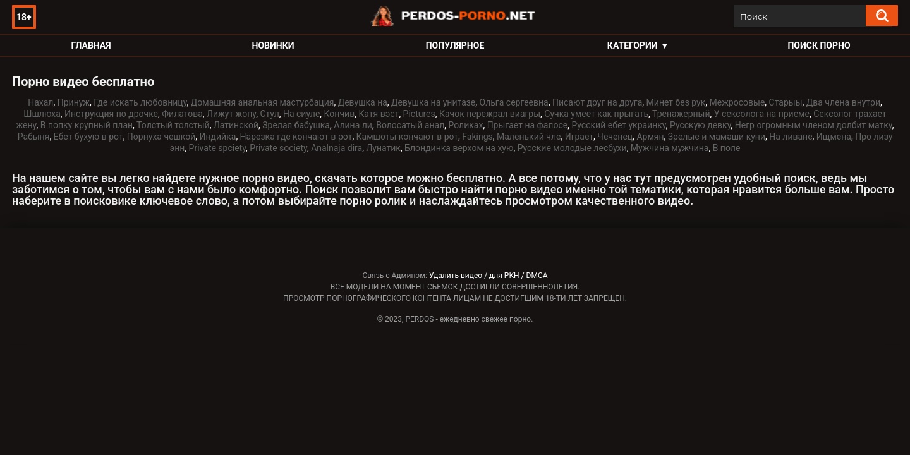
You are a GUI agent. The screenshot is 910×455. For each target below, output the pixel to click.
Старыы (786, 102)
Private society (278, 148)
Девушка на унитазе (433, 102)
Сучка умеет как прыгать (596, 114)
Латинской (236, 125)
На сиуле (301, 114)
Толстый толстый (173, 125)
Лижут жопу (231, 114)
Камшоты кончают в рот (407, 136)
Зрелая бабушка (296, 125)
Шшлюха (41, 114)
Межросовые (737, 102)
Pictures (419, 114)
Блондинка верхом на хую (458, 148)
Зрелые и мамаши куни (716, 136)
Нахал (40, 102)
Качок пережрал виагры (489, 114)
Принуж (74, 102)
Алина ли (353, 125)
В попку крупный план (86, 125)
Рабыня (34, 136)
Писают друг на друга (597, 102)
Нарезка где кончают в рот (296, 136)
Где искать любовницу (140, 102)
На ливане (790, 136)
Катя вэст (378, 114)
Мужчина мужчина (670, 148)
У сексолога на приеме (762, 114)
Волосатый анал (410, 125)
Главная (91, 45)
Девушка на (362, 102)
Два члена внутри (843, 102)
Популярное (455, 45)
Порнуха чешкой (161, 136)
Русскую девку (700, 125)
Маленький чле (529, 136)
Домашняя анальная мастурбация (262, 102)
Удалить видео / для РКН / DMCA (488, 275)
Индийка (218, 136)
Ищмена (833, 136)
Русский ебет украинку (618, 125)
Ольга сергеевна (514, 102)
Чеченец (615, 136)
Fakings (477, 136)
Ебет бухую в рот (88, 136)
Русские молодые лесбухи (572, 148)
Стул (269, 114)
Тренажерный (681, 114)
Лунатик (383, 148)
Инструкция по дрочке (111, 114)
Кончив (339, 114)
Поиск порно (818, 45)
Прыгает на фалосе (527, 125)
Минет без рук (676, 102)
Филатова (182, 114)
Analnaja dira (336, 148)
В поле (727, 148)
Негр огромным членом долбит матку (813, 125)
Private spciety (217, 148)
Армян (650, 136)
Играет (579, 136)
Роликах (465, 125)
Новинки (273, 45)
